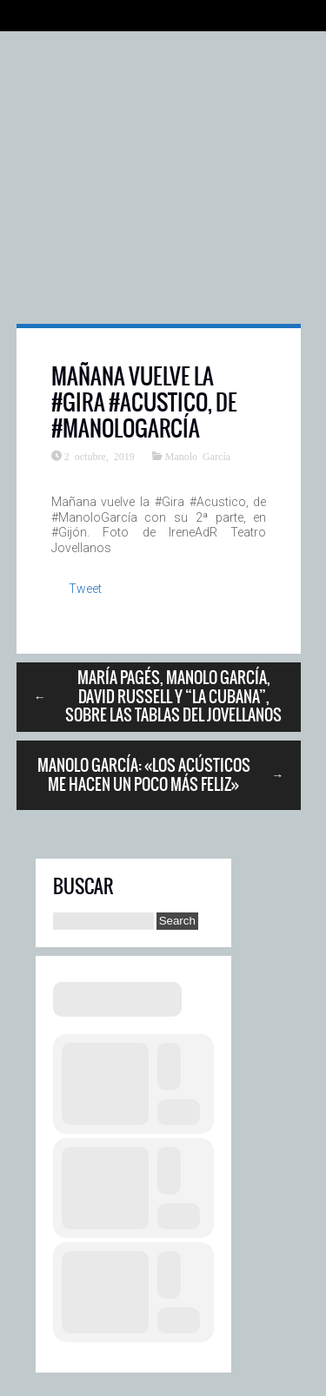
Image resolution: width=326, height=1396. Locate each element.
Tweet (85, 589)
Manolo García (197, 456)
